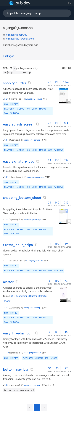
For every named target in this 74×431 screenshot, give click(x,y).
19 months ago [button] (15, 260)
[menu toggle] (4, 3)
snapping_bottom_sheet (22, 198)
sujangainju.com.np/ (16, 34)
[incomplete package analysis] (19, 390)
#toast (7, 301)
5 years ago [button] (31, 45)
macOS (42, 109)
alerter (8, 282)
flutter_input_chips (18, 245)
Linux (34, 109)
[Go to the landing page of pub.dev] (19, 3)
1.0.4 (6, 140)
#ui (12, 296)
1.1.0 (6, 260)
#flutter (32, 296)
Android (20, 109)
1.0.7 (6, 177)
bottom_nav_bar (16, 369)
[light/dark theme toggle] (69, 3)
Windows (14, 113)
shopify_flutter (14, 83)
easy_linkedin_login (18, 333)
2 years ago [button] (14, 219)
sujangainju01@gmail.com (20, 38)
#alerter (42, 296)
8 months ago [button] (15, 99)
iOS (28, 109)
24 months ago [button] (16, 177)
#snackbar (21, 296)
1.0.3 (6, 385)
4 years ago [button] (14, 385)
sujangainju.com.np (33, 99)
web (6, 113)
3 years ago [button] (14, 140)
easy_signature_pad (18, 161)
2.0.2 (6, 352)
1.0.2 (6, 308)
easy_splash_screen (18, 124)
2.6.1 (6, 99)
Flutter (14, 104)
